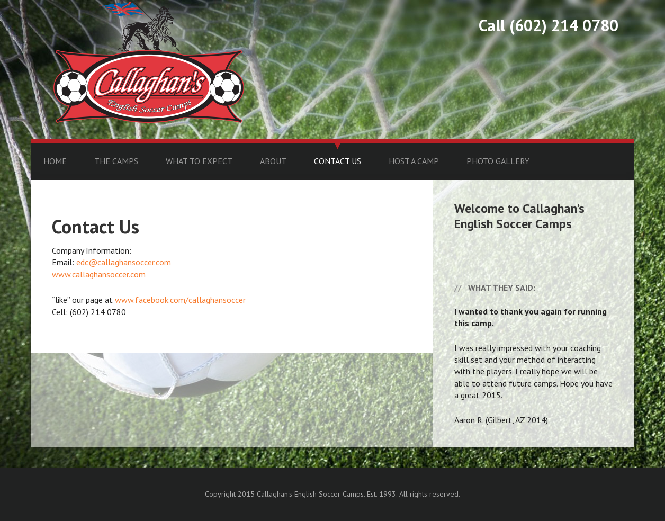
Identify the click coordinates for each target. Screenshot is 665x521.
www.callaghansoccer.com (99, 274)
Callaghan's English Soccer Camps (149, 61)
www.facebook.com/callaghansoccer (180, 299)
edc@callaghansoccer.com (123, 262)
